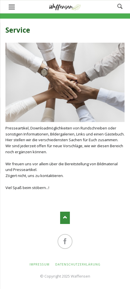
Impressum (39, 264)
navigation (11, 7)
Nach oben (65, 218)
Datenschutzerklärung (78, 264)
